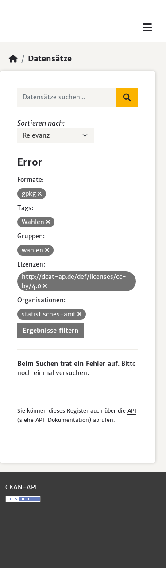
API (131, 410)
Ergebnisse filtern (50, 331)
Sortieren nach (40, 123)
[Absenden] (127, 97)
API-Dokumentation (62, 420)
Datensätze (50, 59)
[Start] (13, 59)
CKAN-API (21, 487)
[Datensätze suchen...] (66, 97)
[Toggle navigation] (147, 27)
